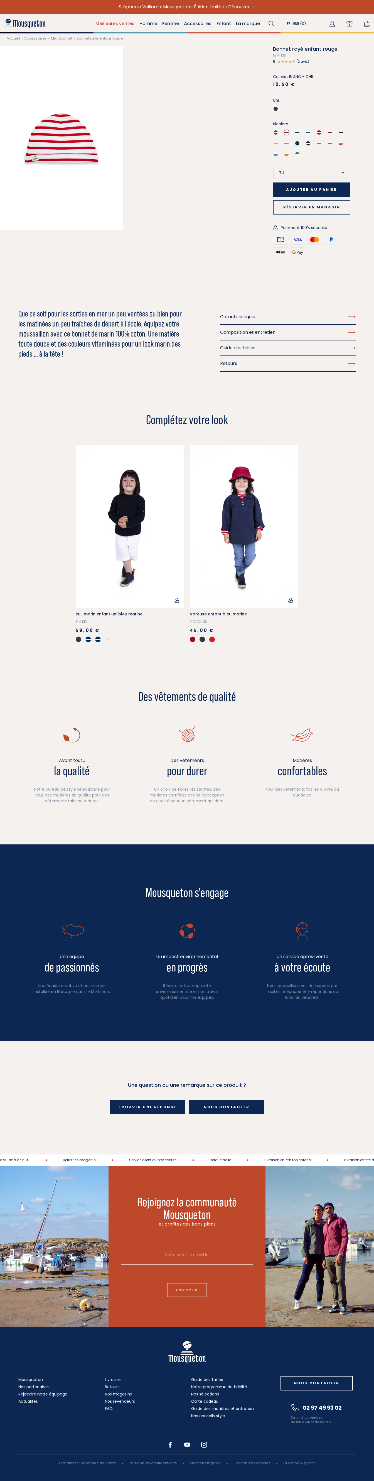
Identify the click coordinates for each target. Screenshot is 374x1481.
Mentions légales (205, 1463)
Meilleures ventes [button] (114, 23)
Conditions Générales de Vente (87, 1463)
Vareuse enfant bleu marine (218, 614)
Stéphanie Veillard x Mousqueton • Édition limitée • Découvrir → (187, 7)
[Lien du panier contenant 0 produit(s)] (367, 24)
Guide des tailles (207, 1379)
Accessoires (35, 38)
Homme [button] (148, 23)
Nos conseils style (208, 1416)
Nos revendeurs (120, 1401)
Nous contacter (226, 1107)
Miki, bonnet (61, 38)
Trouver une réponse (147, 1107)
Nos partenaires (33, 1387)
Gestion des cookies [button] (251, 1463)
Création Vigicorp (299, 1463)
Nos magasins (118, 1394)
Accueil (13, 38)
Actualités (28, 1401)
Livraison (113, 1379)
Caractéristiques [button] (288, 316)
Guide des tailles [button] (288, 348)
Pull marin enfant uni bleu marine (109, 614)
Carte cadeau (204, 1401)
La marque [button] (248, 23)
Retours (112, 1387)
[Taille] (311, 173)
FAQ (109, 1408)
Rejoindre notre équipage (42, 1394)
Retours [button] (288, 363)
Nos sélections (205, 1394)
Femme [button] (170, 23)
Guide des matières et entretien (222, 1408)
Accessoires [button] (197, 23)
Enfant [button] (223, 23)
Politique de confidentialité (153, 1463)
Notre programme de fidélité (219, 1387)
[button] (271, 23)
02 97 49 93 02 (316, 1408)
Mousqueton (30, 1379)
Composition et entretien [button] (288, 332)
